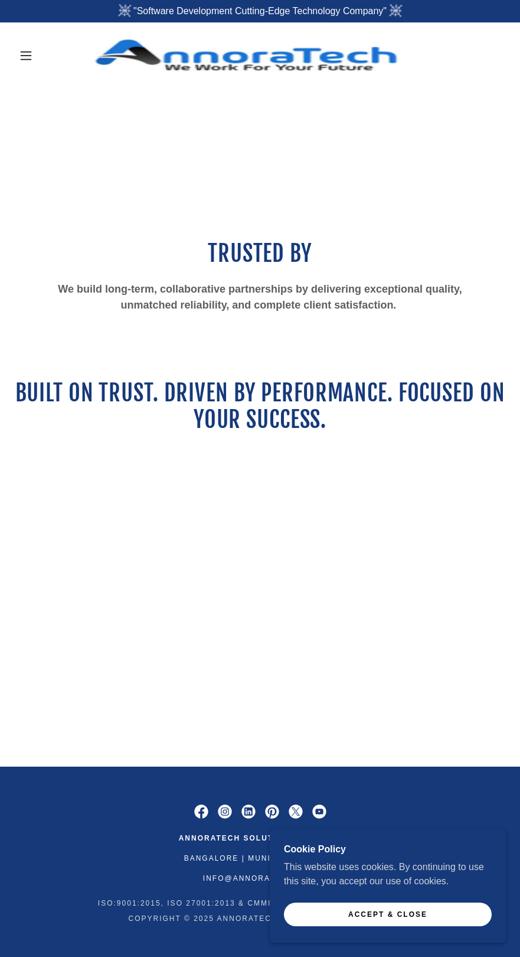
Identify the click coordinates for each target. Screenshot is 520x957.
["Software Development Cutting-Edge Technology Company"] (260, 11)
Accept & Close (387, 939)
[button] (26, 55)
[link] (247, 55)
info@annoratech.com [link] (260, 878)
